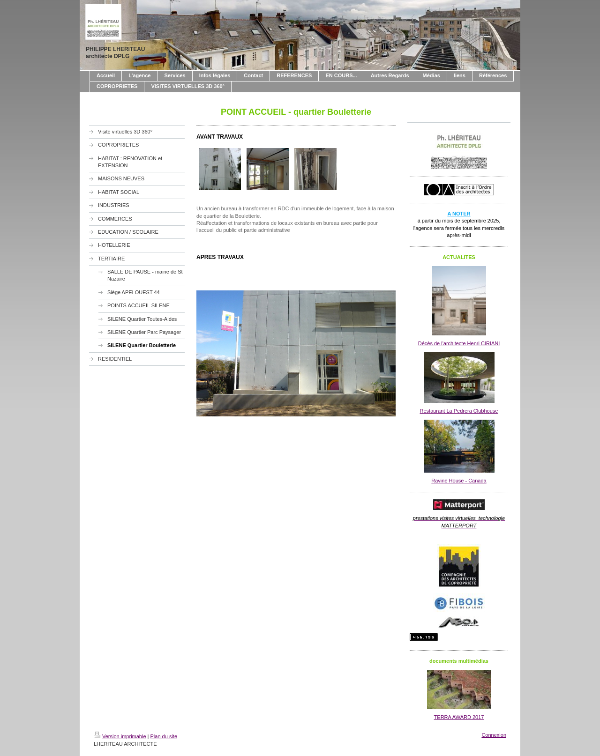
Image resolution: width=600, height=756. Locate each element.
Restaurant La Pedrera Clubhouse (459, 411)
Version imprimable (120, 736)
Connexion (493, 735)
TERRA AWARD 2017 (459, 717)
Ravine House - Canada (458, 480)
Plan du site (163, 736)
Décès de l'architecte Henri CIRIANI (459, 343)
